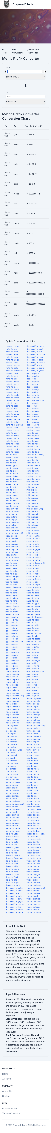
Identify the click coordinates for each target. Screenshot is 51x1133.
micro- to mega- (34, 552)
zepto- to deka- (34, 831)
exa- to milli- (11, 487)
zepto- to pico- (33, 850)
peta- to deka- (12, 530)
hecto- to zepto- (13, 828)
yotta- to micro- (12, 381)
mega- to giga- (12, 685)
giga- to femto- (12, 660)
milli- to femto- (33, 525)
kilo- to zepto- (12, 774)
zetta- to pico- (12, 441)
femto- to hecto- (34, 720)
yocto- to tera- (33, 872)
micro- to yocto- (34, 587)
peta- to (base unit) (14, 533)
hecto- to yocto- (13, 831)
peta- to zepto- (12, 557)
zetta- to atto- (12, 446)
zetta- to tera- (12, 408)
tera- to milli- (11, 595)
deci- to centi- (33, 403)
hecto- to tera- (12, 790)
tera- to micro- (12, 598)
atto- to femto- (33, 798)
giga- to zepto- (12, 666)
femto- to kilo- (33, 717)
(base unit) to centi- (35, 349)
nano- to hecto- (34, 612)
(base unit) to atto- (35, 365)
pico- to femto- (33, 687)
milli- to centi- (32, 514)
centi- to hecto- (34, 449)
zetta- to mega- (13, 414)
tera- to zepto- (12, 612)
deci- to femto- (33, 416)
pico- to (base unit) (35, 671)
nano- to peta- (33, 598)
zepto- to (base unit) (36, 834)
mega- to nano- (13, 709)
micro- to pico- (33, 576)
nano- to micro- (33, 628)
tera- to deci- (12, 590)
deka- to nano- (12, 872)
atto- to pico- (32, 796)
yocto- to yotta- (34, 861)
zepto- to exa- (33, 812)
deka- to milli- (12, 866)
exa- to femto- (12, 498)
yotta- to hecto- (13, 365)
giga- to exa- (11, 622)
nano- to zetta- (33, 593)
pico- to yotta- (33, 644)
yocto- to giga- (33, 874)
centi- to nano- (33, 465)
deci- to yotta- (33, 373)
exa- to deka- (12, 476)
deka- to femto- (13, 877)
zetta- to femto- (13, 444)
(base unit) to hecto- (15, 909)
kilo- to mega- (12, 742)
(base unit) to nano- (35, 357)
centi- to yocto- (34, 479)
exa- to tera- (11, 463)
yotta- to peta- (12, 351)
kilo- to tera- (11, 736)
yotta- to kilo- (12, 362)
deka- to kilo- (12, 853)
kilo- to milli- (11, 758)
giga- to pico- (12, 658)
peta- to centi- (12, 538)
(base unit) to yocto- (36, 370)
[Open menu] (47, 4)
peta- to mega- (12, 522)
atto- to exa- (32, 758)
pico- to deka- (33, 668)
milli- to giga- (32, 495)
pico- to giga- (33, 658)
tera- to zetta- (12, 565)
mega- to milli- (12, 704)
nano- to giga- (33, 603)
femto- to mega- (34, 714)
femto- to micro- (34, 736)
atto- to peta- (32, 760)
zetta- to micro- (12, 435)
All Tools (6, 1078)
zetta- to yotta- (12, 400)
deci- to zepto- (33, 422)
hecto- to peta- (12, 788)
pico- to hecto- (33, 666)
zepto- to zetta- (34, 809)
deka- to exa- (12, 839)
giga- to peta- (12, 625)
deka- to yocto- (13, 885)
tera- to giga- (12, 574)
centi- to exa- (33, 433)
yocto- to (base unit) (36, 888)
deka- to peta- (12, 842)
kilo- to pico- (11, 766)
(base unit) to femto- (36, 362)
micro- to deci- (33, 565)
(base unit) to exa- (14, 893)
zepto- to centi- (34, 839)
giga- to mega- (12, 630)
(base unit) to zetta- (14, 890)
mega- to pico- (12, 712)
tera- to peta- (12, 571)
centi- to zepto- (34, 476)
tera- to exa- (11, 568)
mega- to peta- (12, 679)
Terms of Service (11, 1113)
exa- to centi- (12, 484)
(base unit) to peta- (14, 896)
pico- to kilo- (32, 663)
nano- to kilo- (33, 609)
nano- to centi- (33, 622)
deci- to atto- (32, 419)
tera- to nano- (12, 601)
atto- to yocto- (33, 804)
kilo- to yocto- (12, 777)
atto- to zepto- (33, 801)
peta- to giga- (12, 519)
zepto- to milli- (33, 842)
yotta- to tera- (12, 354)
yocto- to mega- (34, 877)
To (7, 92)
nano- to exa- (33, 595)
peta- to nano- (12, 547)
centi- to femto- (34, 471)
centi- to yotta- (33, 427)
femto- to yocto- (34, 750)
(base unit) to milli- (35, 351)
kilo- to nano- (12, 763)
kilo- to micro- (12, 760)
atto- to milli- (32, 788)
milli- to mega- (33, 498)
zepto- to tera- (33, 817)
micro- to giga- (33, 549)
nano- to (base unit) (35, 617)
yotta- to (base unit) (14, 370)
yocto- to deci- (33, 890)
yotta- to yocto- (13, 398)
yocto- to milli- (33, 896)
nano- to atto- (33, 636)
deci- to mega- (33, 389)
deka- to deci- (12, 861)
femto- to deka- (34, 723)
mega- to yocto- (13, 723)
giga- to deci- (12, 644)
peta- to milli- (11, 541)
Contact (6, 1096)
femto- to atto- (33, 744)
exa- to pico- (11, 495)
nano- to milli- (33, 625)
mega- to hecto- (13, 690)
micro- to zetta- (33, 538)
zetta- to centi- (12, 430)
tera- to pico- (12, 603)
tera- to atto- (11, 609)
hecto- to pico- (12, 820)
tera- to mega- (12, 576)
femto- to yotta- (34, 698)
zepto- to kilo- (33, 825)
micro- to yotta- (33, 536)
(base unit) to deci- (35, 346)
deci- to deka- (33, 398)
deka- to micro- (13, 869)
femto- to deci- (33, 728)
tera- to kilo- (11, 579)
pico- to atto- (32, 690)
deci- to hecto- (33, 395)
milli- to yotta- (33, 482)
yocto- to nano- (34, 901)
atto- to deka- (33, 777)
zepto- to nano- (34, 847)
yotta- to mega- (13, 360)
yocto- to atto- (33, 909)
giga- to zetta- (12, 620)
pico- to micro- (33, 682)
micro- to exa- (33, 541)
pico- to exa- (32, 649)
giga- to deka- (12, 639)
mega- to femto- (13, 714)
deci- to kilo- (32, 392)
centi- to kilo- (32, 446)
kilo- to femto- (12, 769)
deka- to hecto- (13, 855)
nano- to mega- (34, 606)
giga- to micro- (12, 652)
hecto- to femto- (13, 823)
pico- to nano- (33, 685)
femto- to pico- (33, 742)
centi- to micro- (33, 463)
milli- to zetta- (33, 484)
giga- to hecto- (12, 636)
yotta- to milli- (12, 379)
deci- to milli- (32, 406)
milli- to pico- (32, 522)
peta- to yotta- (12, 509)
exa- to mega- (12, 468)
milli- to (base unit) (35, 509)
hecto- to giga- (12, 793)
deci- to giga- (33, 387)
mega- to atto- (12, 717)
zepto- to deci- (33, 836)
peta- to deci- (12, 536)
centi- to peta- (33, 435)
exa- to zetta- (12, 457)
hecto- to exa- (12, 785)
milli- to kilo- (32, 500)
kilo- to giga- (11, 739)
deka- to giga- (12, 847)
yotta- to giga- (12, 357)
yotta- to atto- (12, 392)
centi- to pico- (33, 468)
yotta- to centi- (12, 376)
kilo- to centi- (12, 755)
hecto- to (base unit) (15, 804)
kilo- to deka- (12, 747)
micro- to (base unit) (36, 563)
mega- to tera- (12, 682)
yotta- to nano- (12, 384)
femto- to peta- (33, 706)
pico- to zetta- (33, 647)
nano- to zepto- (34, 639)
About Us (7, 1091)
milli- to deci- (32, 511)
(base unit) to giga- (14, 901)
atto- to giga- (32, 766)
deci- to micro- (33, 408)
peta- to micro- (12, 544)
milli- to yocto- (33, 533)
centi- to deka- (33, 452)
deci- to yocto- (33, 425)
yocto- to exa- (33, 866)
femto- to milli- (33, 733)
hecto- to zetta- (13, 782)
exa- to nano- (12, 492)
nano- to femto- (34, 633)
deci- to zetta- (33, 376)
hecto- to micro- (13, 815)
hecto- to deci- (12, 807)
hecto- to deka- (13, 801)
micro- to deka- (34, 560)
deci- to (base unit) (35, 400)
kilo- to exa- (11, 731)
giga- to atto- (11, 663)
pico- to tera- (32, 655)
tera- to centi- (12, 593)
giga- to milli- (11, 649)
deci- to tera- (32, 384)
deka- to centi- (12, 863)
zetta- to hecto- (13, 419)
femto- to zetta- (34, 701)
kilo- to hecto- (12, 744)
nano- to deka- (33, 614)
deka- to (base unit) (15, 858)
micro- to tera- (33, 547)
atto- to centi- (33, 785)
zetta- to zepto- (13, 449)
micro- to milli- (33, 571)
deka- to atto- (12, 880)
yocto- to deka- (34, 885)
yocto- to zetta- (34, 863)
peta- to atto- (12, 555)
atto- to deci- (32, 782)
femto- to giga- (33, 712)
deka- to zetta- (12, 836)
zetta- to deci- (12, 427)
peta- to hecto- (12, 528)
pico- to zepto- (33, 693)
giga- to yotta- (12, 617)
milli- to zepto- (33, 530)
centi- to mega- (33, 444)
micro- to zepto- (34, 584)
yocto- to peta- (33, 869)
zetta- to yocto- (13, 452)
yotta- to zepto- (13, 395)
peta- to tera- (12, 517)
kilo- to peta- (11, 733)
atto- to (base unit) (35, 779)
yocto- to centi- (34, 893)
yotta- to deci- (12, 373)
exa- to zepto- (12, 503)
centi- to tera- (33, 438)
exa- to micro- (12, 490)
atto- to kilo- (32, 771)
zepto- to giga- (33, 820)
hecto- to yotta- (13, 779)
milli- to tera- (32, 492)
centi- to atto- (33, 473)
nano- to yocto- (34, 641)
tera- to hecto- (12, 582)
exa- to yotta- (12, 454)
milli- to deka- (33, 506)
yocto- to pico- (33, 904)
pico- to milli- (32, 679)
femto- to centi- (34, 731)
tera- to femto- (12, 606)
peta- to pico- (12, 549)
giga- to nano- (12, 655)
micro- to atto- (33, 582)
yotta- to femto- (13, 389)
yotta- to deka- (12, 368)
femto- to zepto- (34, 747)
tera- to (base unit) (14, 587)
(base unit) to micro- (36, 354)
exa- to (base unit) (14, 479)
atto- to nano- (33, 793)
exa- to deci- (11, 482)
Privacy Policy (9, 1108)
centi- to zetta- (33, 430)
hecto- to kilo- (12, 798)
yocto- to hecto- (34, 882)
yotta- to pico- (12, 387)
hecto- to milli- (12, 812)
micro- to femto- (34, 579)
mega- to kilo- (12, 687)
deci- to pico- (33, 414)
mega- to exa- (12, 677)
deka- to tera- (12, 844)
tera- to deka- (12, 584)
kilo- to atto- (11, 771)
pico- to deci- (33, 674)
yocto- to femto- (34, 907)
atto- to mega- (33, 769)
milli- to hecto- (33, 503)
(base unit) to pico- (35, 360)
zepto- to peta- (33, 815)
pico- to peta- (33, 652)
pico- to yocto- (33, 695)
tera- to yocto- (12, 614)
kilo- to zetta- (12, 728)
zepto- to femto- (34, 853)
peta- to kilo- (11, 525)
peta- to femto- (12, 552)
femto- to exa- (33, 704)
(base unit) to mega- (15, 904)
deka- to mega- (13, 850)
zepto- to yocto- (34, 858)
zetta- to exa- (12, 403)
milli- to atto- (32, 528)
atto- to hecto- (33, 774)
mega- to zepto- (13, 720)
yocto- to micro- (34, 899)
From (8, 67)
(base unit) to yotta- (14, 888)
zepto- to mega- (34, 823)
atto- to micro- (33, 790)
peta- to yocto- (12, 560)
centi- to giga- (33, 441)
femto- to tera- (33, 709)
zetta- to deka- (12, 422)
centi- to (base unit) (35, 454)
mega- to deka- (13, 693)
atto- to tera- (32, 763)
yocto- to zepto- (34, 912)
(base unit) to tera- (14, 899)
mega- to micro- (13, 706)
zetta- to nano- (12, 438)
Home (5, 1073)
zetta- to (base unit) (14, 425)
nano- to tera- (33, 601)
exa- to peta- (12, 460)
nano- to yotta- (33, 590)
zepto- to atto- (33, 855)
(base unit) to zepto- (36, 368)
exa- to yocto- (12, 506)
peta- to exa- (12, 514)
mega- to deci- (12, 698)
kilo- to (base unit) (14, 750)
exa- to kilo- (11, 471)
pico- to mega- (33, 660)
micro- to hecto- (34, 557)
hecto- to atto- (12, 825)
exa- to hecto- (12, 473)
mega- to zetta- (13, 674)
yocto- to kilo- (33, 880)
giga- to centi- (12, 647)
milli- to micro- (33, 517)
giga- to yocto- (12, 668)
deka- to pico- (12, 874)
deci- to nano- (33, 411)
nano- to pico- (33, 630)
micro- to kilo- (33, 555)
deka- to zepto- (13, 882)
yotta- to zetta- (12, 346)
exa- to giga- (11, 465)
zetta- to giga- (12, 411)
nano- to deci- (33, 620)
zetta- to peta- (12, 406)
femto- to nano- (34, 739)
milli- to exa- (32, 487)
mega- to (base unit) (15, 695)
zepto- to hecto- (34, 828)
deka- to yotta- (12, 834)
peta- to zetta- (12, 511)
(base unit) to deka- (15, 912)
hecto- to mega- (13, 796)
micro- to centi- (33, 568)
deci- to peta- (33, 381)
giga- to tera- (12, 628)
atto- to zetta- (33, 755)
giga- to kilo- (11, 633)
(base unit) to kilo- (14, 907)
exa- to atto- (11, 500)
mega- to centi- (12, 701)
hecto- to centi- (13, 809)
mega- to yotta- (13, 671)
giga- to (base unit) (14, 641)
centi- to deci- (33, 457)
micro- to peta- (33, 544)
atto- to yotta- (33, 752)
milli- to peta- (32, 490)
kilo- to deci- (11, 752)
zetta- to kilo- (12, 416)
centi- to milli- (32, 460)
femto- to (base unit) (36, 725)
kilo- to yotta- (12, 725)
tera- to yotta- (12, 563)
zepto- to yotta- (34, 807)
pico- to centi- (33, 677)
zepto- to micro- (34, 844)
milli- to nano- (33, 519)
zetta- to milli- (12, 433)
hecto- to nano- (13, 817)
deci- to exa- (32, 379)
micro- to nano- (33, 574)
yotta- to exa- (12, 349)
